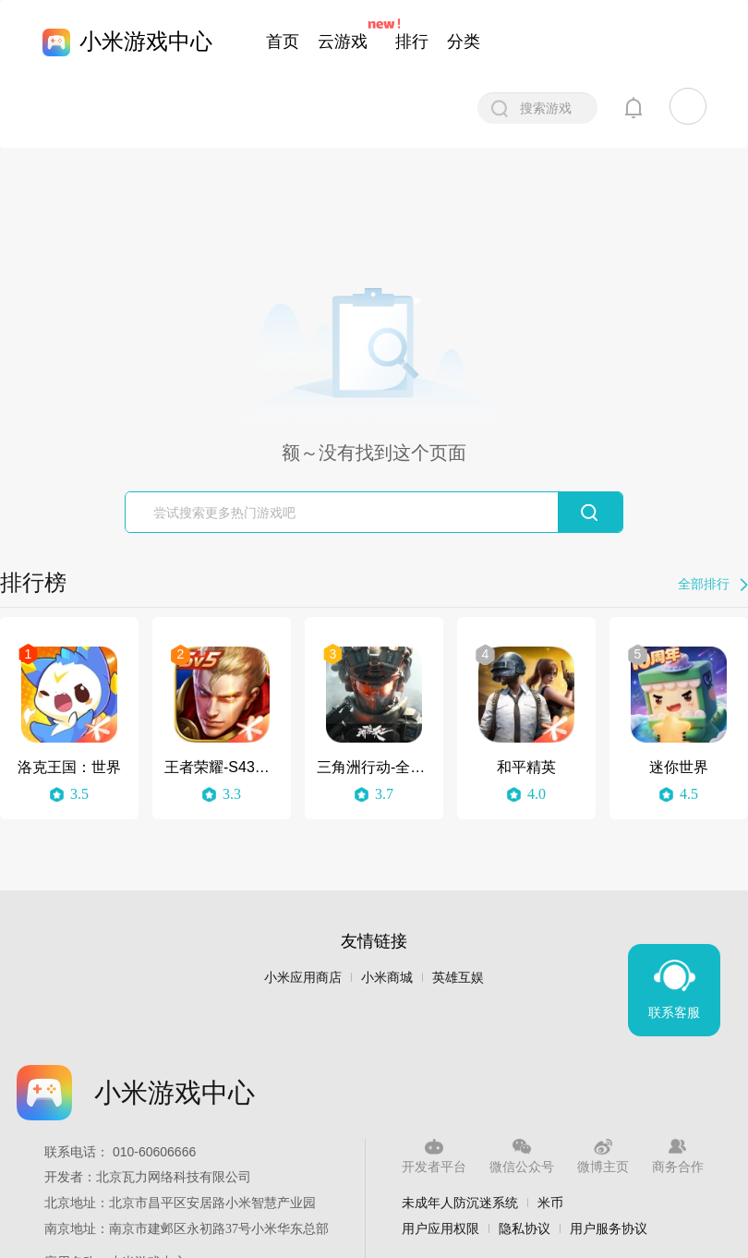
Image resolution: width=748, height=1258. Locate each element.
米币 (550, 1202)
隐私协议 (524, 1228)
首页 (282, 41)
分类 (463, 41)
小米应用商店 (303, 978)
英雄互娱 (458, 978)
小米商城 (387, 978)
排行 (411, 41)
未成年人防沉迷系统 (460, 1202)
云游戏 (343, 41)
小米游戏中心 (145, 41)
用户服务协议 (608, 1228)
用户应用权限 (440, 1228)
